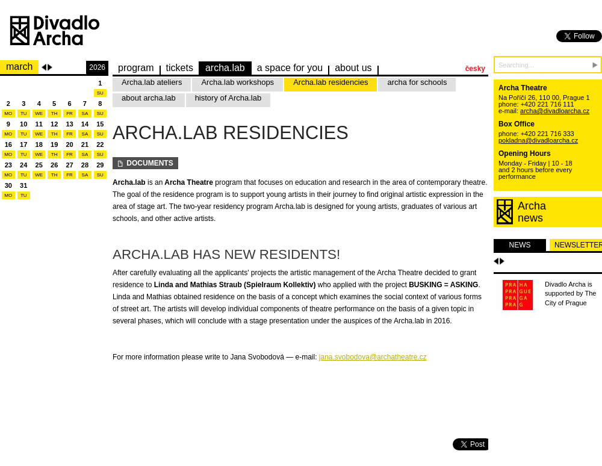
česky (475, 68)
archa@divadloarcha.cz (554, 110)
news (520, 245)
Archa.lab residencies (330, 82)
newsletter (578, 245)
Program (136, 68)
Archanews (532, 212)
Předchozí (496, 261)
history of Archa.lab (228, 97)
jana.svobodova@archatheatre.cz (373, 357)
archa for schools (417, 82)
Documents (145, 163)
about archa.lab (149, 97)
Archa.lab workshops (237, 82)
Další (502, 261)
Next (50, 67)
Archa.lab (225, 68)
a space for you (290, 68)
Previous (44, 67)
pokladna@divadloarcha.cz (538, 140)
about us (353, 68)
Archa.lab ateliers (152, 82)
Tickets (179, 68)
